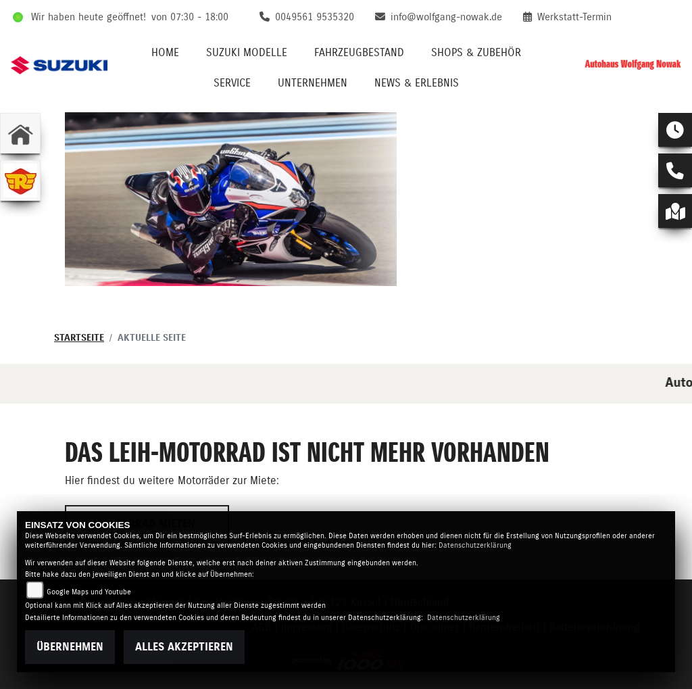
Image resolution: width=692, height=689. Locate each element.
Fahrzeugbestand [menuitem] (359, 52)
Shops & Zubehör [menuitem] (476, 52)
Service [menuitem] (232, 83)
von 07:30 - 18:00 (189, 17)
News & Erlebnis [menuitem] (416, 83)
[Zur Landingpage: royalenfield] (20, 180)
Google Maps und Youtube (89, 592)
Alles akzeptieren (184, 647)
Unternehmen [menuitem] (312, 83)
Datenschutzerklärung (475, 545)
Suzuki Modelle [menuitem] (246, 52)
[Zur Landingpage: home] (20, 133)
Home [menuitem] (165, 52)
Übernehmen (69, 647)
